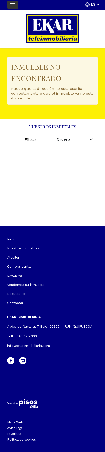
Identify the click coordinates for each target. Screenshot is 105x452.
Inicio (11, 239)
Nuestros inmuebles (23, 248)
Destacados (16, 294)
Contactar (15, 303)
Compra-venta (19, 266)
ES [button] (92, 4)
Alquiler (13, 257)
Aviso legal (15, 428)
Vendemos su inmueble (26, 285)
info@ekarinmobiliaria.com (28, 345)
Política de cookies (21, 439)
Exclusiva (14, 275)
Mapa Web (15, 422)
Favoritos (14, 433)
